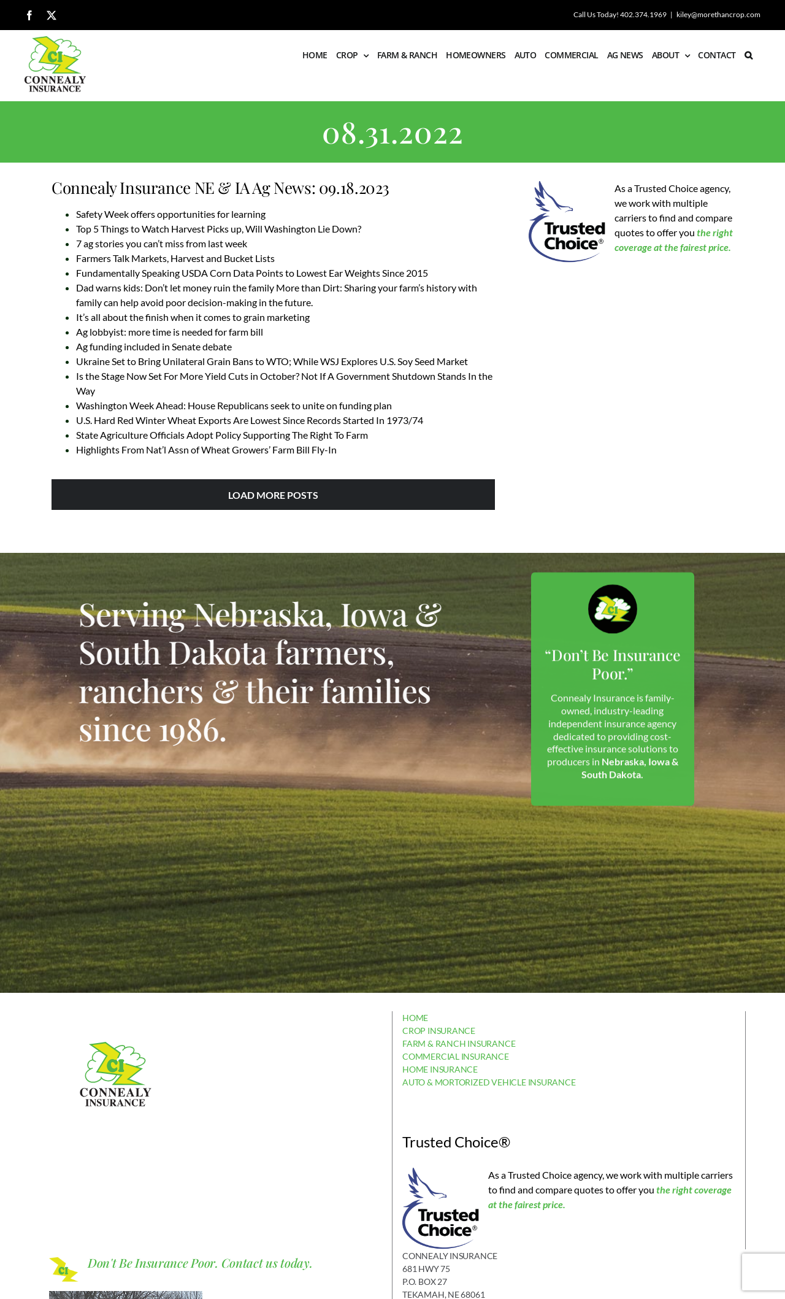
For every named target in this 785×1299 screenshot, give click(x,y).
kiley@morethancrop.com (718, 14)
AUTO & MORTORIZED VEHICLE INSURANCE (489, 1082)
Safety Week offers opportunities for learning (171, 214)
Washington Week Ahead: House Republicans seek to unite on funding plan (234, 405)
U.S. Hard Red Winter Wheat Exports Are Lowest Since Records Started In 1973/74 (249, 420)
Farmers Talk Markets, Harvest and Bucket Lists (175, 258)
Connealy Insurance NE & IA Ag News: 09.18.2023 (220, 187)
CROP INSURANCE (438, 1030)
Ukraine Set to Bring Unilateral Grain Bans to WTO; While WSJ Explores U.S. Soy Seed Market (272, 361)
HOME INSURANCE (440, 1069)
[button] (748, 55)
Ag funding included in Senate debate (154, 346)
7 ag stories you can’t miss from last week (161, 243)
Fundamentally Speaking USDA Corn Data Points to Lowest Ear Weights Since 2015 (252, 273)
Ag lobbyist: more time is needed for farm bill (169, 331)
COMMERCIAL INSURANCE (455, 1056)
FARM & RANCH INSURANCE (458, 1043)
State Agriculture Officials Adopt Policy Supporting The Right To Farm (222, 435)
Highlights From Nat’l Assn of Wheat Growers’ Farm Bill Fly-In (206, 449)
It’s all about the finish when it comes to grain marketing (193, 317)
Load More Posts (273, 495)
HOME (415, 1017)
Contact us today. (267, 1262)
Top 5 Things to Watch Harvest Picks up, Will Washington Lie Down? (218, 228)
